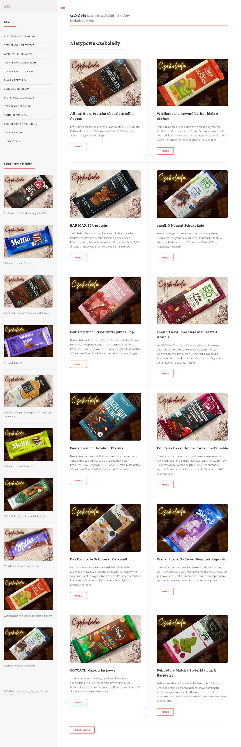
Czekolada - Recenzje (19, 45)
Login (7, 5)
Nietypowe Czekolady (19, 97)
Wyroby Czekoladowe (19, 54)
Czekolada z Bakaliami (20, 62)
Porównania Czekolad (19, 36)
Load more (82, 729)
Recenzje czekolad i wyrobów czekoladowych (100, 18)
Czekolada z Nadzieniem (21, 124)
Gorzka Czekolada (17, 89)
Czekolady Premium (17, 106)
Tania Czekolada (15, 115)
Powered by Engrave (28, 691)
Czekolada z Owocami (19, 71)
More (78, 146)
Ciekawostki (12, 141)
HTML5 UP (9, 694)
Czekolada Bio (14, 132)
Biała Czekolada (15, 80)
